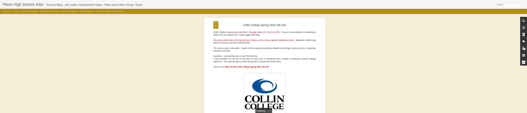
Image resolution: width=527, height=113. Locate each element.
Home (17, 11)
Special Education (69, 11)
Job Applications (86, 11)
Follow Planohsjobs (30, 11)
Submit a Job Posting (114, 11)
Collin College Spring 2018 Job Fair (264, 14)
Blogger (302, 111)
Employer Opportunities (50, 11)
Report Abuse (310, 111)
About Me (99, 11)
